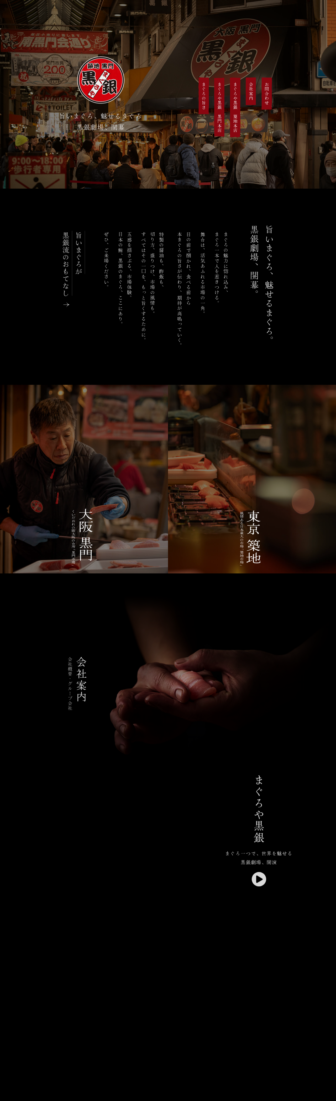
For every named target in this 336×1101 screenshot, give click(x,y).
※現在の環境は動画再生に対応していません (134, 912)
